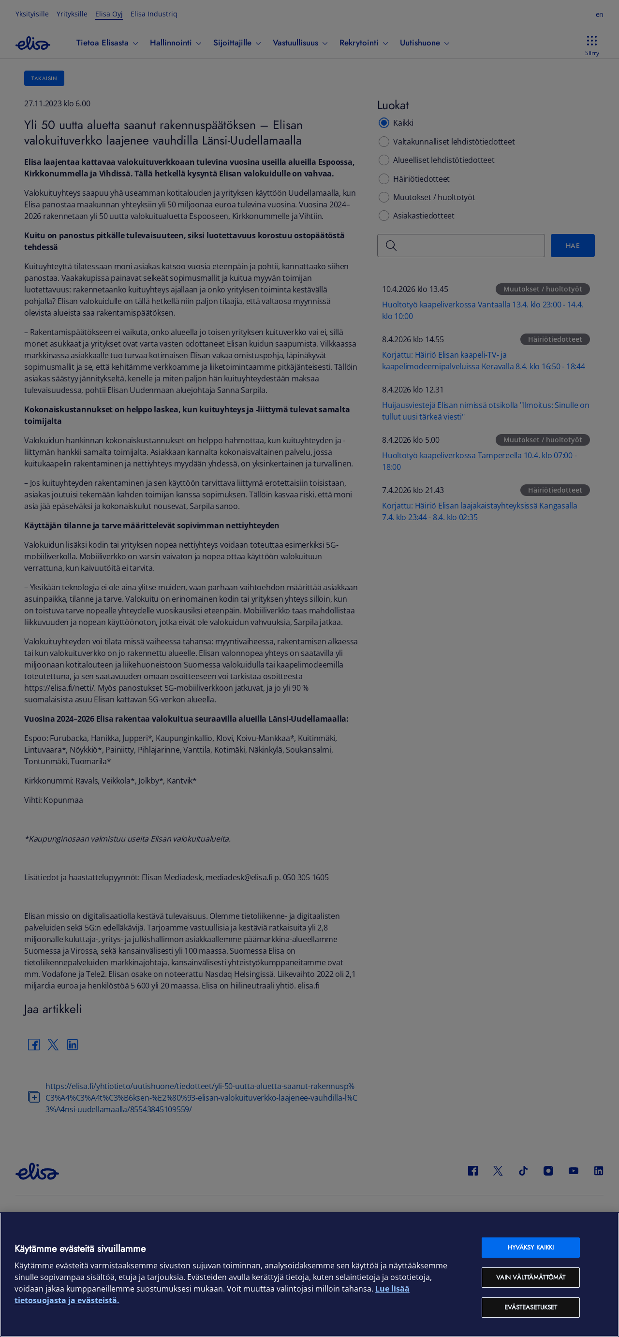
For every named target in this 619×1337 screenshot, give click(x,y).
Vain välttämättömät (530, 1277)
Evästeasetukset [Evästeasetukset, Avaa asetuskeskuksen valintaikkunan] (531, 1307)
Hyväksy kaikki (531, 1247)
